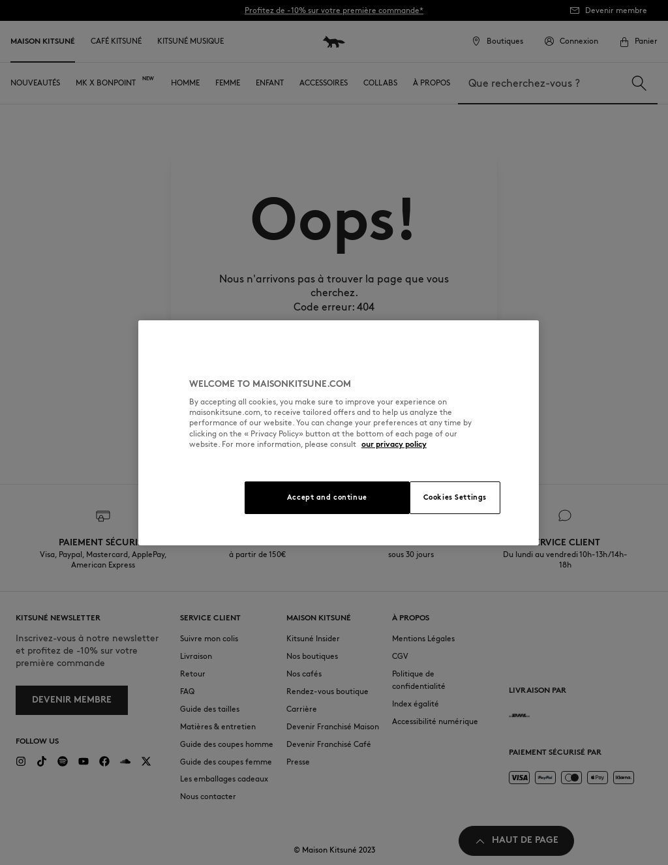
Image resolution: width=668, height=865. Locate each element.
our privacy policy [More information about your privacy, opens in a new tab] (394, 444)
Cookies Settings (455, 497)
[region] (338, 432)
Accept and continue (327, 497)
